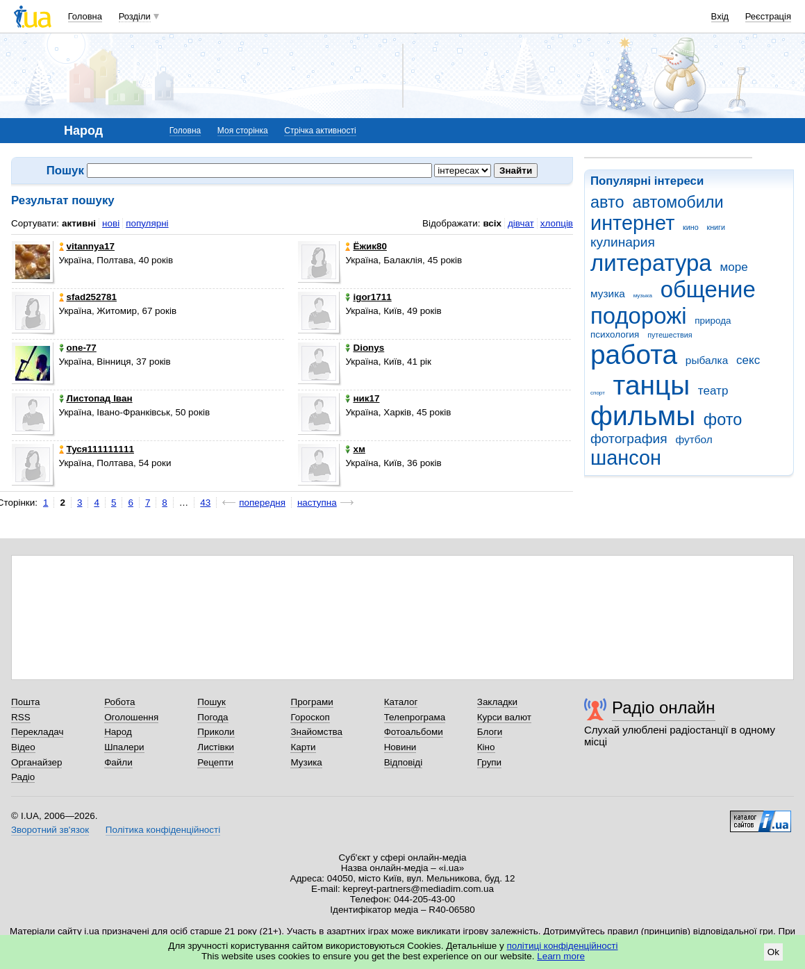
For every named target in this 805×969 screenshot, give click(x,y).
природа (713, 320)
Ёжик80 (365, 246)
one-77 (78, 347)
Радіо (23, 777)
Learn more (561, 956)
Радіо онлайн (663, 707)
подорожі (638, 316)
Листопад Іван (96, 398)
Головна (85, 16)
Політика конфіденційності (163, 830)
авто (607, 202)
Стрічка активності (320, 130)
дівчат (521, 223)
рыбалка (707, 360)
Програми (311, 702)
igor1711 (368, 297)
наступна (317, 502)
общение (708, 289)
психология (614, 334)
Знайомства (316, 732)
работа (633, 355)
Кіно (486, 747)
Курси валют (504, 717)
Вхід (720, 16)
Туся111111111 (96, 449)
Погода (212, 717)
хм (355, 449)
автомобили (677, 202)
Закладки (497, 702)
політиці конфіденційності (562, 946)
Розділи (135, 16)
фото (723, 420)
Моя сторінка (242, 130)
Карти (302, 747)
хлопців (556, 223)
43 (205, 502)
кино (691, 227)
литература (651, 263)
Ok (773, 952)
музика (607, 293)
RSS (21, 717)
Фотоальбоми (413, 732)
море (733, 267)
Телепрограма (415, 717)
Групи (489, 762)
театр (713, 390)
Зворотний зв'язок (50, 830)
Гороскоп (309, 717)
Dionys (364, 347)
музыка (642, 295)
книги (715, 227)
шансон (625, 458)
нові (110, 223)
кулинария (622, 242)
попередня (262, 502)
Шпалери (124, 747)
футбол (693, 439)
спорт (597, 393)
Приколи (215, 732)
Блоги (490, 732)
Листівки (215, 747)
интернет (632, 223)
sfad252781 (88, 297)
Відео (23, 747)
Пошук (211, 702)
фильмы (642, 416)
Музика (306, 762)
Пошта (25, 702)
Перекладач (37, 732)
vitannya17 (87, 246)
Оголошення (131, 717)
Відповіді (403, 762)
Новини (400, 747)
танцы (651, 385)
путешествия (669, 335)
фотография (628, 438)
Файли (118, 762)
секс (748, 360)
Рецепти (215, 762)
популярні (147, 223)
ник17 (362, 398)
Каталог (401, 702)
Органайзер (36, 762)
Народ (118, 732)
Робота (119, 702)
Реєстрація (768, 16)
